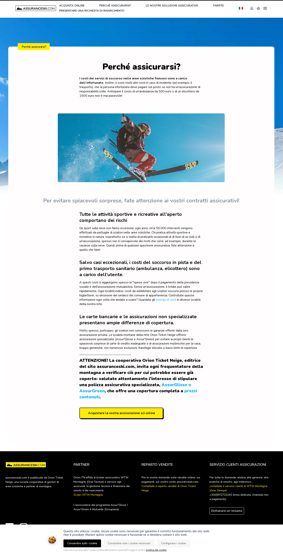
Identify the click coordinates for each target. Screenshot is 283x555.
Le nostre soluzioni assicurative (172, 5)
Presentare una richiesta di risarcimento (91, 11)
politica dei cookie (156, 550)
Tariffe (218, 5)
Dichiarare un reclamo (226, 511)
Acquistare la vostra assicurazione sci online (121, 413)
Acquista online (72, 5)
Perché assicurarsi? (115, 5)
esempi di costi (166, 300)
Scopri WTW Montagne (88, 495)
